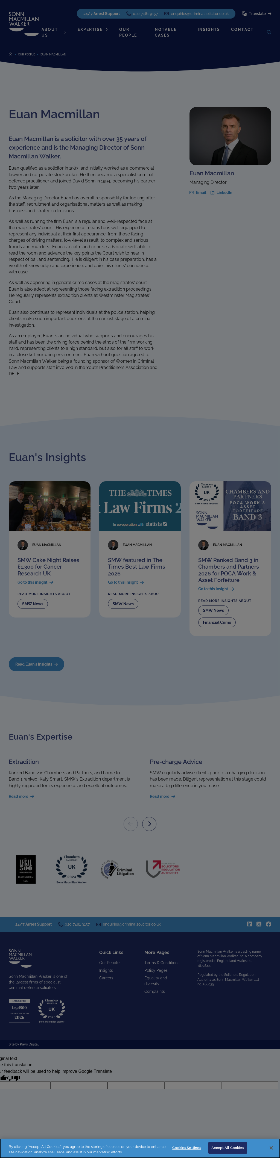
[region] (140, 1148)
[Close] (271, 1148)
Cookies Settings (186, 1148)
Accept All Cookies (227, 1148)
